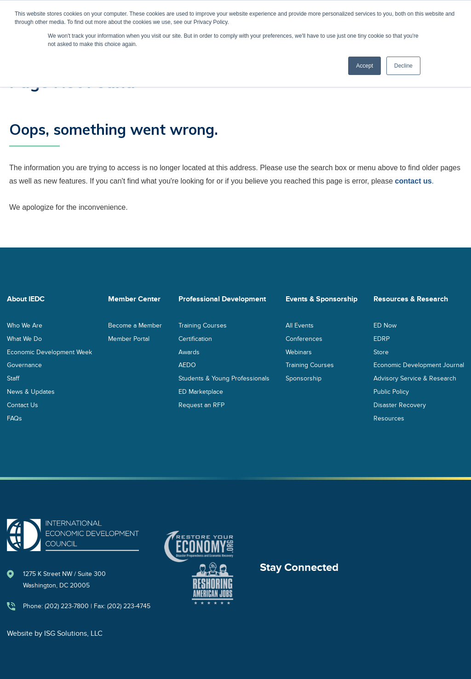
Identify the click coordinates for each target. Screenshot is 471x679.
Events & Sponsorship (321, 299)
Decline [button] (403, 66)
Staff (13, 378)
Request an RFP (201, 405)
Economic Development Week (49, 352)
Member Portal (128, 338)
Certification (195, 338)
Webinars (299, 352)
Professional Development (222, 299)
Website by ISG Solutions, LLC (55, 633)
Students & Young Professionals (224, 378)
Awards (189, 352)
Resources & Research (410, 299)
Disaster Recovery (399, 405)
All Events (300, 325)
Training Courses (202, 325)
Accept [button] (364, 66)
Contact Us (22, 405)
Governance (24, 365)
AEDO (187, 365)
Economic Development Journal (418, 365)
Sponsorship (304, 378)
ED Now (384, 325)
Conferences (304, 338)
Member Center (134, 299)
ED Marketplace (200, 391)
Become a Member (135, 325)
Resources (388, 418)
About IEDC (26, 299)
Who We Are (24, 325)
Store (381, 352)
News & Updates (31, 391)
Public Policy (391, 391)
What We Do (24, 338)
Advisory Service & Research (414, 378)
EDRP (381, 338)
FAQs (14, 418)
